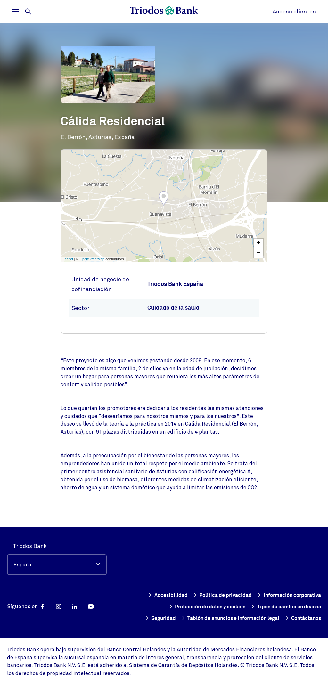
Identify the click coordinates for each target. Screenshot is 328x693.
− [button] (259, 253)
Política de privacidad (290, 584)
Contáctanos (301, 618)
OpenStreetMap (92, 259)
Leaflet (67, 259)
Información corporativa (198, 595)
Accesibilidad (235, 584)
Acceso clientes (294, 11)
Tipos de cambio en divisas (246, 607)
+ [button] (259, 243)
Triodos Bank (30, 534)
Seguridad (305, 607)
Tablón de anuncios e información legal (222, 618)
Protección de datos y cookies (279, 595)
